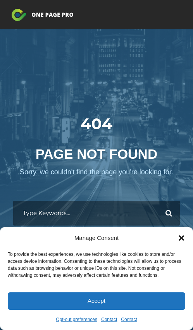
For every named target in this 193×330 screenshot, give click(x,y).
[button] (181, 238)
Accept (96, 300)
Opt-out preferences (76, 319)
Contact (109, 319)
